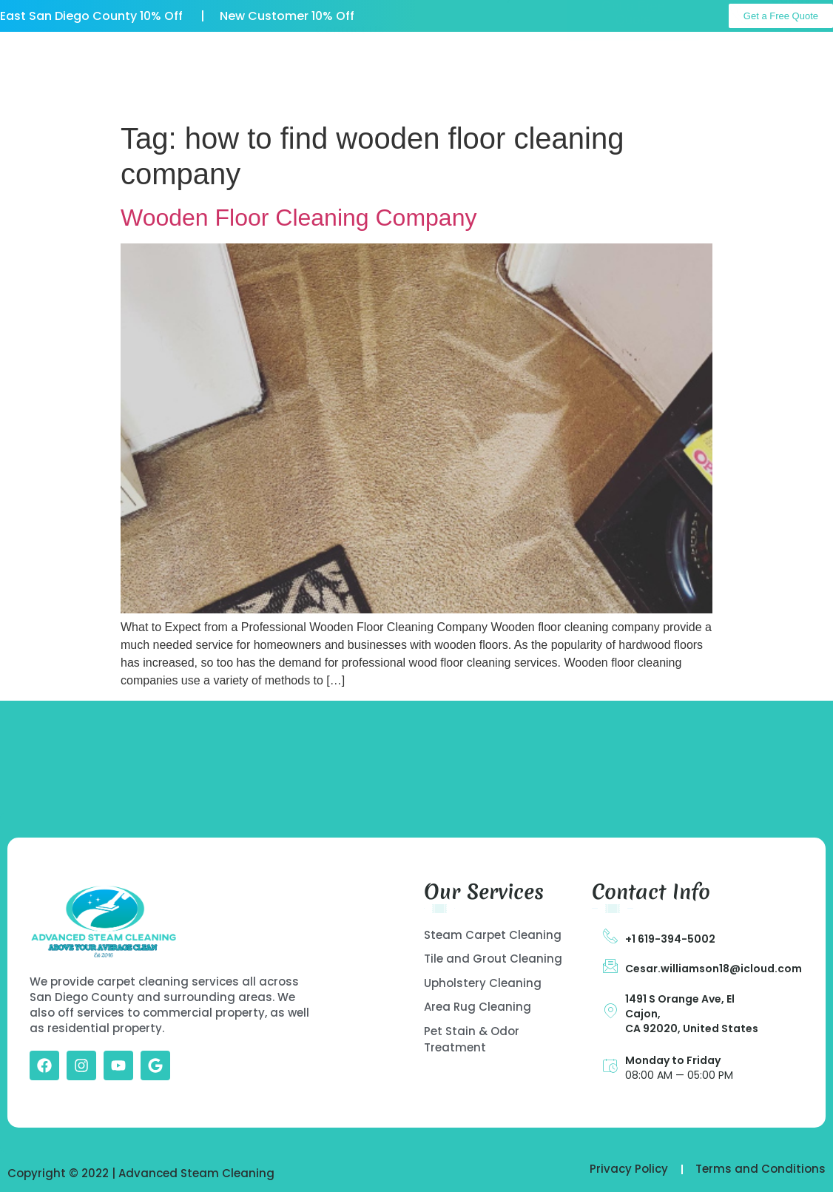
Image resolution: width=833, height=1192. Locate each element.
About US (279, 54)
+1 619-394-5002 (670, 939)
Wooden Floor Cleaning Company (298, 217)
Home (189, 54)
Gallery (492, 54)
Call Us (791, 57)
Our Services (388, 54)
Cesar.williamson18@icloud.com (713, 968)
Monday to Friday (673, 1060)
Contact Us (349, 88)
